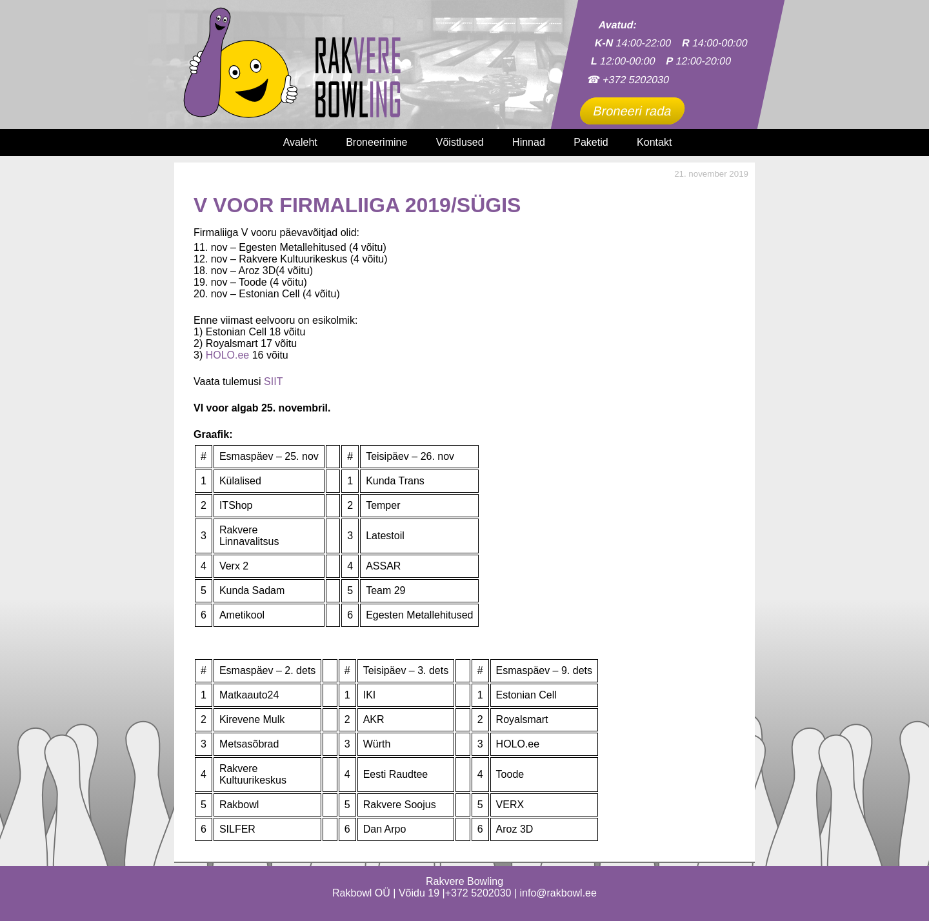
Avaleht (300, 142)
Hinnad (528, 142)
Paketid (591, 142)
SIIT (273, 381)
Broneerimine (376, 142)
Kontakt (654, 142)
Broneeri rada (632, 111)
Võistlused (460, 142)
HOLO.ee (228, 355)
